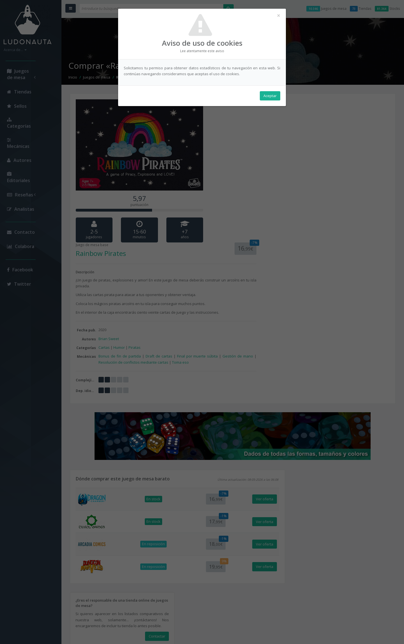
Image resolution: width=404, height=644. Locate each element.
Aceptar (270, 95)
